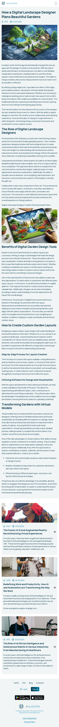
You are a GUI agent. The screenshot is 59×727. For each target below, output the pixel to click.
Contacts (40, 683)
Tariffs (16, 683)
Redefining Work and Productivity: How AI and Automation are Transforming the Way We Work (26, 587)
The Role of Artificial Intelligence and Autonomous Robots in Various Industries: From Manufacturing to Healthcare (26, 647)
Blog (31, 683)
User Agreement (29, 718)
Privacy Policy (29, 722)
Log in (23, 689)
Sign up (35, 689)
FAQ (24, 683)
